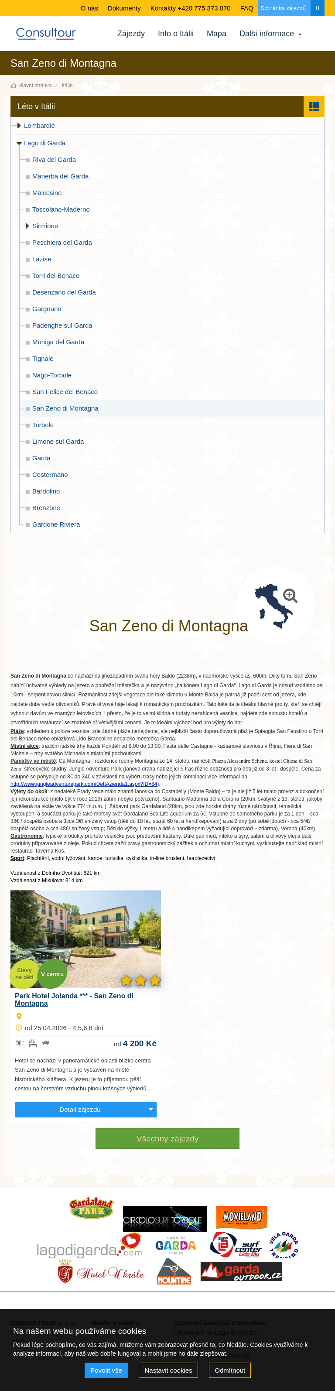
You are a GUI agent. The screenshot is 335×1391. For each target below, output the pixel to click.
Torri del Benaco (55, 275)
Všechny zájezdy (168, 1138)
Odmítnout (230, 1370)
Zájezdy (131, 33)
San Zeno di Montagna (65, 408)
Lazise (41, 259)
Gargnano (47, 308)
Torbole (43, 424)
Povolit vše (106, 1370)
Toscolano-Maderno (61, 209)
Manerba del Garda (60, 176)
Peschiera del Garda (62, 242)
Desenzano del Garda (64, 292)
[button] (167, 106)
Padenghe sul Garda (62, 325)
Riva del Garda (54, 159)
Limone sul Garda (58, 441)
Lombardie (39, 125)
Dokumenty (124, 8)
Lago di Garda (44, 143)
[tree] (167, 325)
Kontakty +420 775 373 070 (190, 8)
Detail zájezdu (79, 1109)
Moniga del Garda (58, 342)
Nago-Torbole (52, 375)
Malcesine (47, 192)
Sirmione (45, 226)
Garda (41, 458)
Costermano (50, 474)
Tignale (43, 358)
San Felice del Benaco (65, 391)
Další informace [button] (238, 33)
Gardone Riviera (56, 524)
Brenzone (46, 507)
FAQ (246, 8)
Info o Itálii (176, 33)
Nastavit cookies (168, 1370)
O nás (89, 8)
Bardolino (46, 491)
